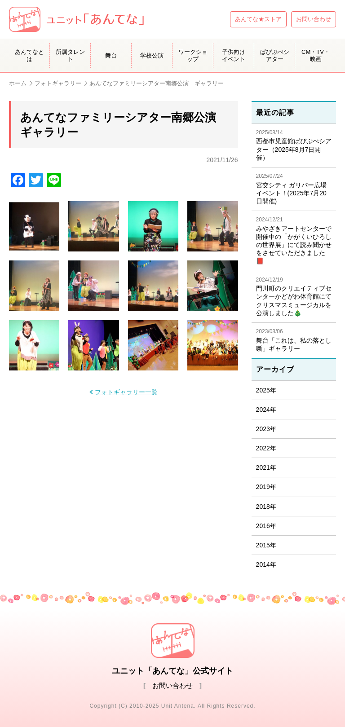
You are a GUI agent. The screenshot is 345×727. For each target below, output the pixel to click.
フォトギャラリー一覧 (126, 392)
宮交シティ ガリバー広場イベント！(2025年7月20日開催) (294, 189)
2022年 (266, 448)
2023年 (266, 428)
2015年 (266, 545)
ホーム (20, 83)
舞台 (111, 55)
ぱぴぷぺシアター (274, 55)
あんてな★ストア (258, 19)
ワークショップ (193, 55)
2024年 (266, 409)
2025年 (266, 390)
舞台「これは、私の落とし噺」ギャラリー (294, 340)
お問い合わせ (313, 19)
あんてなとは (29, 55)
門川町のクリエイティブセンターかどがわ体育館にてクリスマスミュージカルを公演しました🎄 (294, 297)
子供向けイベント (233, 55)
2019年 (266, 486)
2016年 (266, 525)
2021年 (266, 467)
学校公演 (152, 55)
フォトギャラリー (61, 83)
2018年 (266, 506)
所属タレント (70, 55)
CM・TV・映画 (315, 55)
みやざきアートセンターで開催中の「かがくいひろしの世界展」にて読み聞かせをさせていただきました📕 (294, 240)
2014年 (266, 564)
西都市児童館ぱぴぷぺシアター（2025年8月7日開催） (294, 145)
